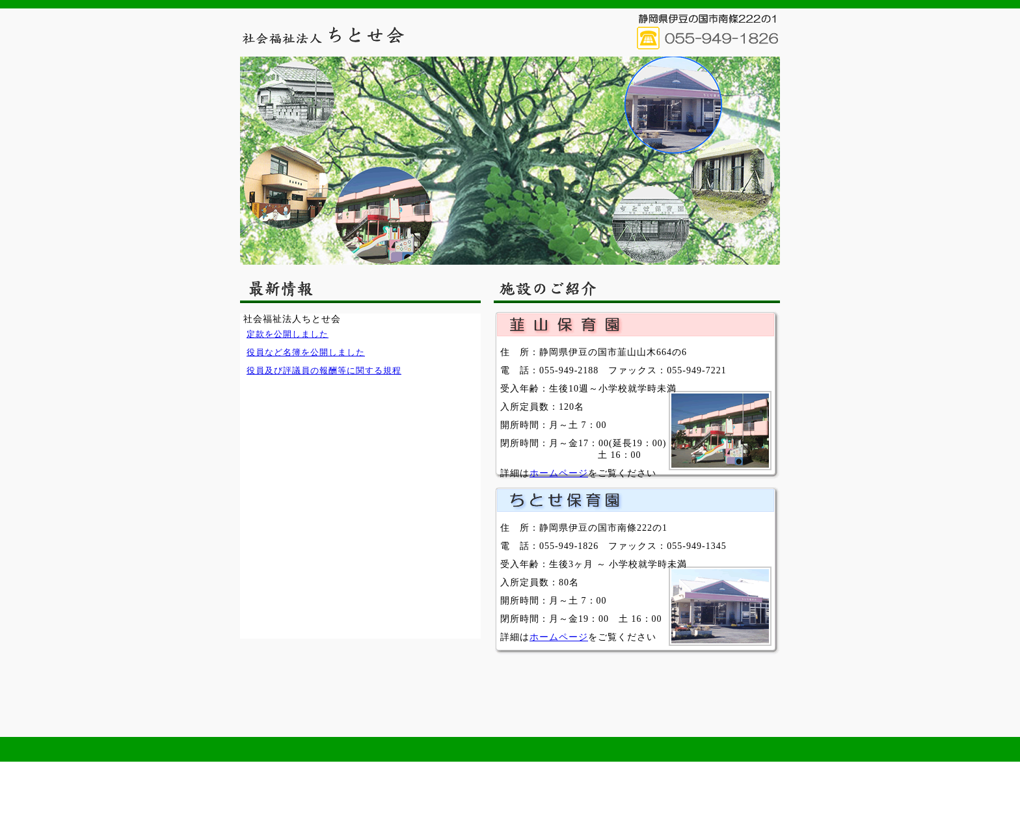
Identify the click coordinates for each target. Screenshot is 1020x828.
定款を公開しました (288, 334)
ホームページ (559, 473)
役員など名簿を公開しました (306, 352)
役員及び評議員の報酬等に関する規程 (324, 370)
